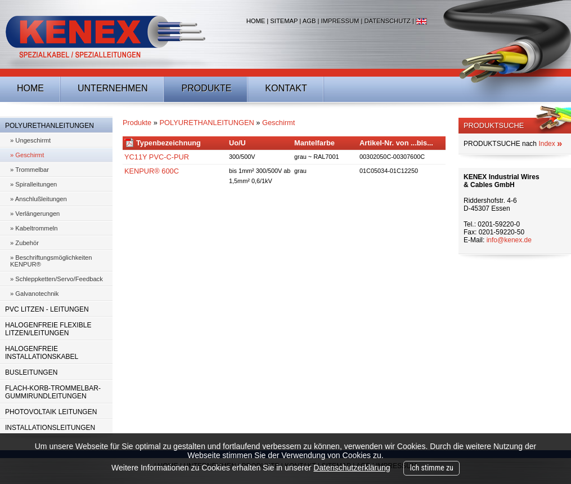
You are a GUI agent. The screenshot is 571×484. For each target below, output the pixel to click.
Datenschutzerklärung (351, 467)
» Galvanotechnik (34, 293)
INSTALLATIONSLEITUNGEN (50, 428)
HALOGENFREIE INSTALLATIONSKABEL (41, 353)
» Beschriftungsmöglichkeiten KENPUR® (51, 261)
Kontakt (286, 88)
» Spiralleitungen (33, 184)
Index (550, 144)
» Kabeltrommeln (34, 228)
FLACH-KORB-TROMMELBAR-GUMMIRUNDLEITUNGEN (53, 392)
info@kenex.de (509, 240)
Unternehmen (112, 88)
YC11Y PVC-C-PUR (156, 157)
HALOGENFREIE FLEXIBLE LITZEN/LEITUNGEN (48, 329)
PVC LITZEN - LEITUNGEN (47, 309)
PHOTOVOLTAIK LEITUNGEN (51, 412)
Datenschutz (387, 20)
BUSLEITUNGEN (31, 372)
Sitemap (284, 20)
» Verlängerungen (35, 213)
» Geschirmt (27, 155)
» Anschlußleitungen (38, 199)
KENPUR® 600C (151, 171)
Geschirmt (278, 122)
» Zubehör (24, 242)
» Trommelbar (29, 169)
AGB (309, 20)
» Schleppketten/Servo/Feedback (56, 279)
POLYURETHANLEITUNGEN (49, 126)
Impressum (340, 20)
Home (256, 20)
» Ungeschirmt (30, 140)
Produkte (206, 88)
